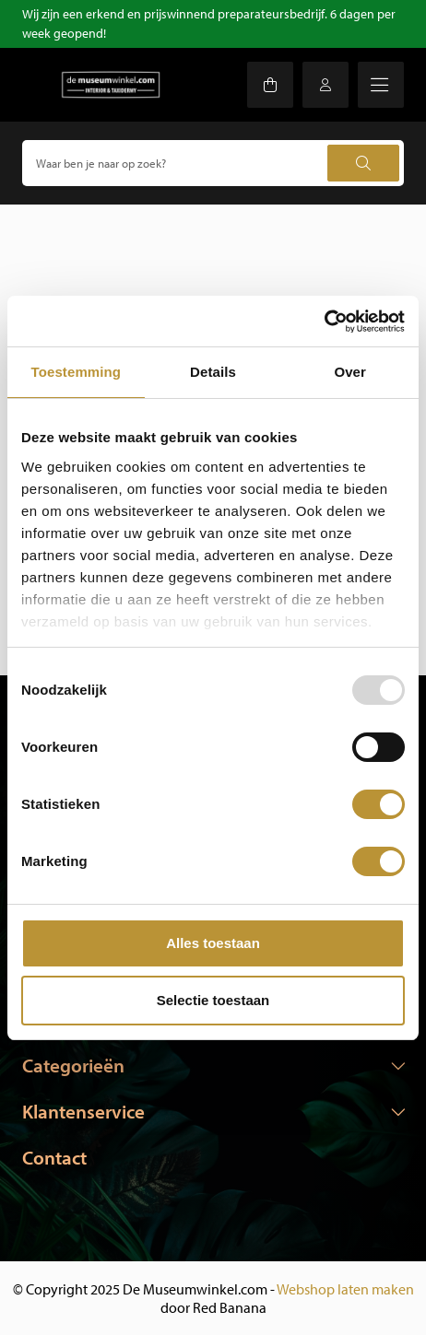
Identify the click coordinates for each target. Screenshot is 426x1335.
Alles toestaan (213, 943)
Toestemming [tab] (76, 372)
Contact (54, 1157)
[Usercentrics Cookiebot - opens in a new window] (324, 322)
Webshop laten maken (345, 1289)
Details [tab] (213, 372)
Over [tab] (350, 372)
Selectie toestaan (213, 1000)
